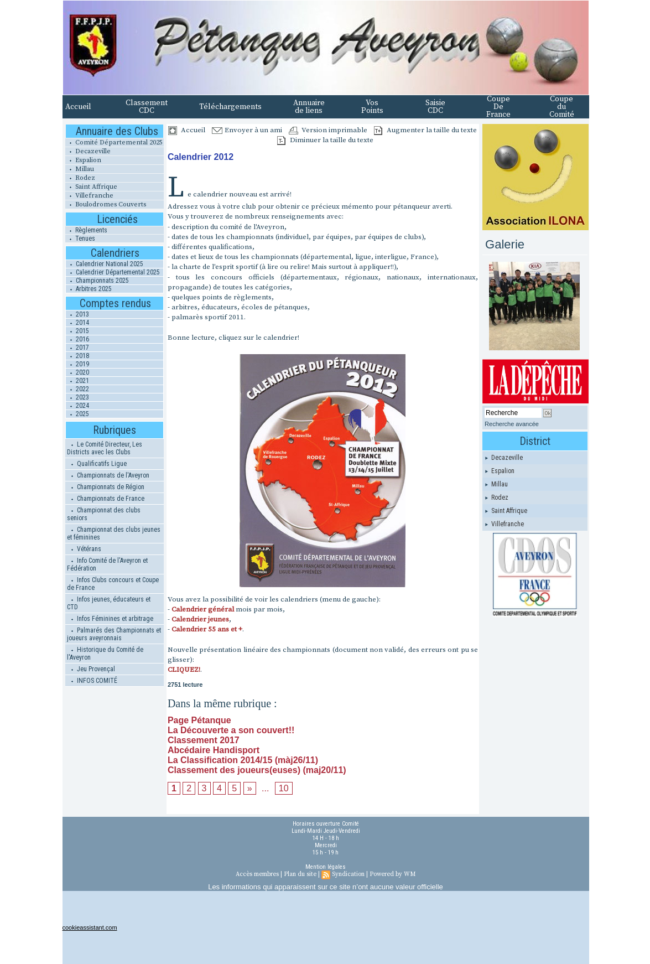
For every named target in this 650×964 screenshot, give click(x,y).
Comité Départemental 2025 (114, 142)
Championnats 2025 (97, 280)
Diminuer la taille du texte (325, 140)
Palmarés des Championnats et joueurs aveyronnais (114, 634)
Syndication (348, 874)
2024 (77, 406)
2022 (77, 389)
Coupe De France (498, 106)
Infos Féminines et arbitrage (110, 619)
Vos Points (372, 107)
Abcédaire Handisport (213, 750)
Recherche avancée (512, 424)
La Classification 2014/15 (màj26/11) (243, 760)
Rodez (80, 178)
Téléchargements (230, 107)
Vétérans (84, 549)
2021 (77, 381)
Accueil (78, 107)
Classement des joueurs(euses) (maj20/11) (257, 770)
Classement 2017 (204, 740)
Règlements (86, 230)
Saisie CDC (435, 107)
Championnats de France (105, 498)
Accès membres (257, 874)
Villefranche (89, 195)
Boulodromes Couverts (105, 204)
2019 (77, 364)
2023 (77, 397)
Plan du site (300, 874)
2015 (77, 331)
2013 (77, 314)
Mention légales (325, 866)
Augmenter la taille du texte (425, 130)
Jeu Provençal (91, 669)
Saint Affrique (91, 187)
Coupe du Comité (561, 106)
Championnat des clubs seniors (104, 514)
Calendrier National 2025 (104, 264)
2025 (77, 414)
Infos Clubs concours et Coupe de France (113, 584)
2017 (77, 347)
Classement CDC (147, 107)
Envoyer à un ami (247, 130)
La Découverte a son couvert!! (231, 730)
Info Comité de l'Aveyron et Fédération (107, 564)
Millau (79, 169)
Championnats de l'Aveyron (108, 475)
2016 (77, 339)
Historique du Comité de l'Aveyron (105, 653)
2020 (77, 372)
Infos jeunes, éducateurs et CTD (108, 603)
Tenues (80, 238)
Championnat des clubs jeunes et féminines (113, 533)
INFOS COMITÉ (92, 681)
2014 (77, 322)
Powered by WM (392, 874)
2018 (77, 356)
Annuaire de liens (309, 107)
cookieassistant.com (90, 927)
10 (284, 788)
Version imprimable (328, 130)
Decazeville (88, 151)
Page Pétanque (199, 720)
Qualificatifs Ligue (97, 464)
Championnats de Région (105, 487)
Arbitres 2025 (89, 289)
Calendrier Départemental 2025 (113, 272)
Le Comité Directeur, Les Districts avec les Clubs (104, 448)
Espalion (83, 160)
